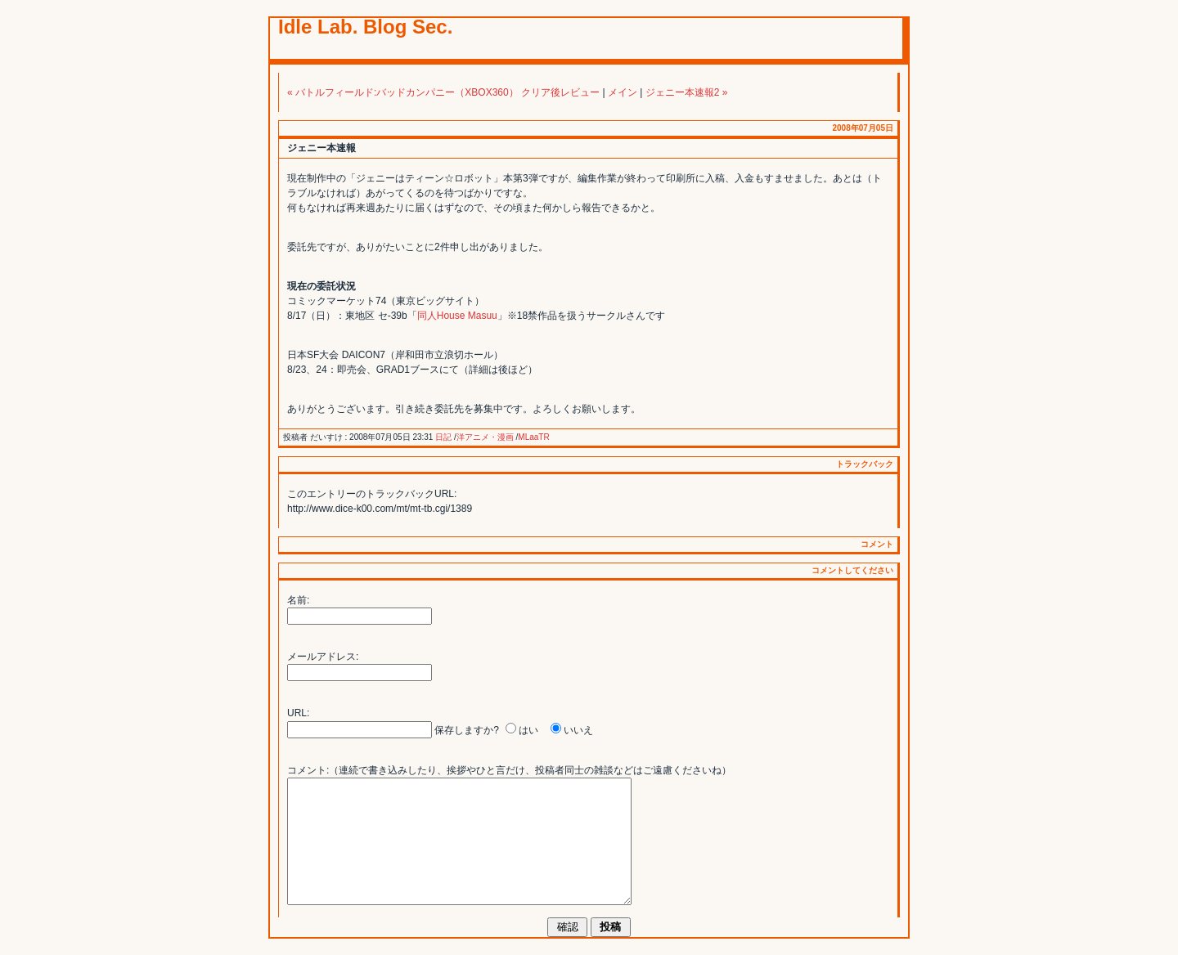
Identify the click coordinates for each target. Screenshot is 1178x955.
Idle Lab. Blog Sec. (365, 27)
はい (528, 730)
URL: (298, 713)
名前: (298, 600)
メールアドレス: (322, 656)
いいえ (578, 730)
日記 (443, 437)
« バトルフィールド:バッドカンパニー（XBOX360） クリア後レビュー (443, 92)
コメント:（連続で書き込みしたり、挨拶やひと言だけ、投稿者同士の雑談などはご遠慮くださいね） (509, 770)
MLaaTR (533, 437)
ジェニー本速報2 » (686, 92)
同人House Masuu (457, 315)
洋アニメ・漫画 (485, 437)
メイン (622, 92)
